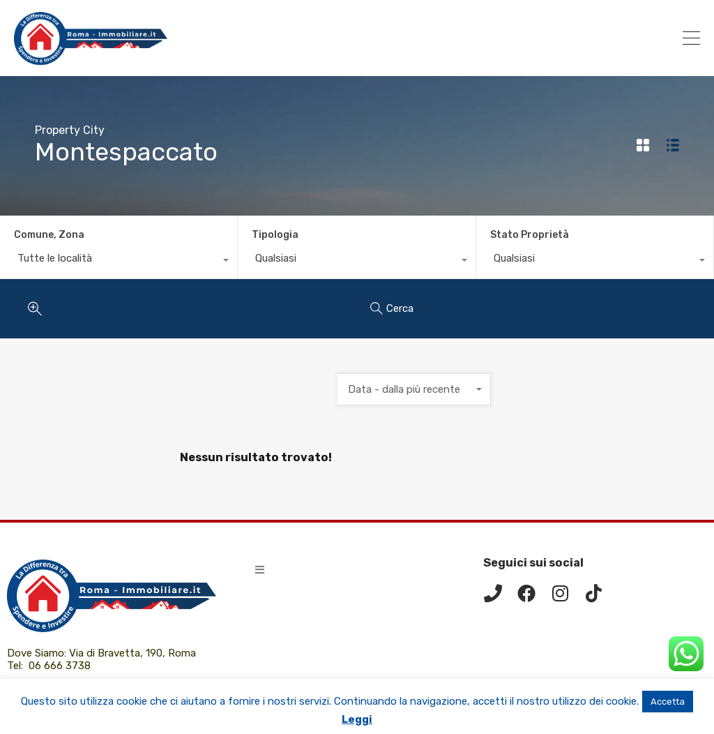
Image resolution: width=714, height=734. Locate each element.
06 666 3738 (60, 665)
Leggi (357, 719)
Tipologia (275, 235)
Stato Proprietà (529, 235)
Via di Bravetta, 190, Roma (134, 653)
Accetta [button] (668, 701)
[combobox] (118, 261)
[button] (260, 569)
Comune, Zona (49, 235)
